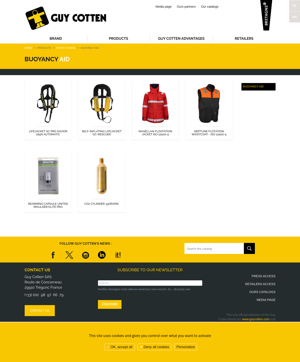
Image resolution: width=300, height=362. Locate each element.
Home (28, 48)
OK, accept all (120, 347)
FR (295, 5)
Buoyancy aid (253, 86)
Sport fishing (66, 48)
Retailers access (260, 284)
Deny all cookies (154, 347)
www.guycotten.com (256, 319)
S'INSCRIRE (110, 304)
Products (118, 38)
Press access (263, 276)
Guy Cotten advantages (181, 38)
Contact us (37, 270)
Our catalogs (209, 6)
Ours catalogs (262, 292)
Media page (164, 6)
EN (295, 17)
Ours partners (186, 6)
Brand (56, 38)
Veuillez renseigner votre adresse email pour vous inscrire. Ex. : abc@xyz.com (144, 289)
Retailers (244, 38)
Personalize (186, 347)
